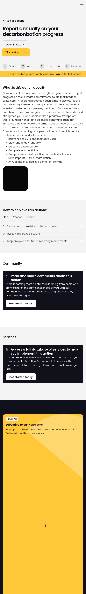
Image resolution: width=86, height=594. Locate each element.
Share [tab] (30, 217)
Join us (59, 74)
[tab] (9, 66)
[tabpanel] (43, 234)
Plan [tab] (5, 217)
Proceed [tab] (17, 217)
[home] (5, 6)
